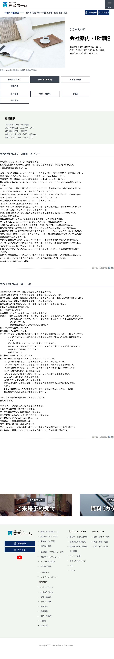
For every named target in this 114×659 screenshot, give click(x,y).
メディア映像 (75, 79)
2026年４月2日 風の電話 (17, 125)
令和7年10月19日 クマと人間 (19, 138)
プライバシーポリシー (49, 578)
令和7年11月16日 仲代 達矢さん (21, 135)
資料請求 (102, 12)
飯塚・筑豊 (43, 13)
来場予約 (87, 12)
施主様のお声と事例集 (78, 547)
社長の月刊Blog (31, 70)
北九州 (29, 13)
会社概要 (15, 94)
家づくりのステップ (78, 562)
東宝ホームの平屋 (47, 542)
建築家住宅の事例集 (78, 543)
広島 (69, 13)
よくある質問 (45, 567)
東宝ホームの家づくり (49, 532)
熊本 (64, 13)
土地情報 (73, 552)
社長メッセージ (14, 79)
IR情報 (75, 94)
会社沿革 (15, 101)
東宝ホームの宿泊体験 (78, 538)
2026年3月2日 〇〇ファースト (19, 128)
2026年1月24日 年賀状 (16, 132)
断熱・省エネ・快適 (101, 538)
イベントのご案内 (47, 562)
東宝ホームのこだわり (49, 537)
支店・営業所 (45, 94)
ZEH (71, 566)
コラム (72, 571)
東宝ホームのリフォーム (50, 558)
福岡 (35, 13)
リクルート (44, 573)
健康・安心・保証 (101, 547)
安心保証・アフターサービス (52, 553)
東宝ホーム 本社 (5, 70)
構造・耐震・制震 (101, 543)
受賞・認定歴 (45, 598)
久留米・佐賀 (55, 13)
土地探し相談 (45, 547)
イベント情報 (75, 557)
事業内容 (15, 86)
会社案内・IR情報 (19, 70)
